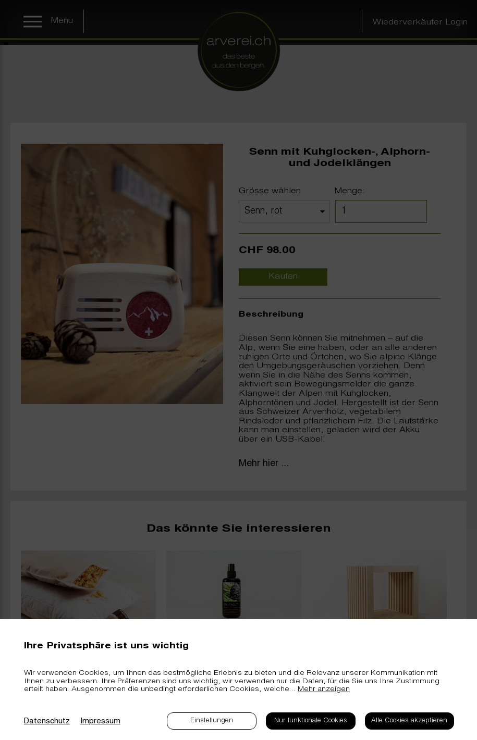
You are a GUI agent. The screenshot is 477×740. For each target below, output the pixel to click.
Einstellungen (211, 721)
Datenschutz (47, 721)
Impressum (100, 721)
